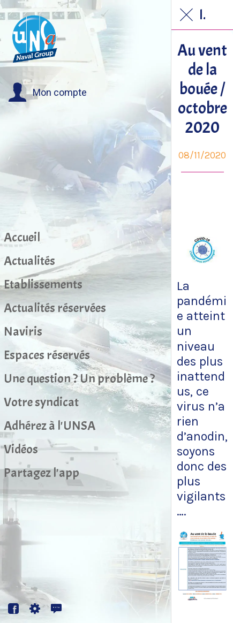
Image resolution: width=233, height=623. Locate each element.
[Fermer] (186, 15)
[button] (47, 92)
